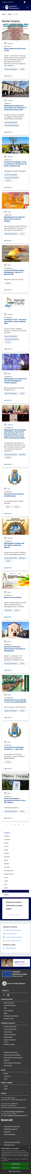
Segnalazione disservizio (10, 1129)
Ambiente (7, 836)
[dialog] (15, 1160)
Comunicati (8, 43)
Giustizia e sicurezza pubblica (12, 1055)
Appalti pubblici (8, 1037)
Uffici (5, 1008)
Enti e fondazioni (8, 1010)
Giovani (6, 860)
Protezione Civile (8, 874)
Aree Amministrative (10, 1005)
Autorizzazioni (8, 1065)
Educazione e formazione (11, 1052)
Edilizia (6, 850)
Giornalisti (7, 857)
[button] (15, 1171)
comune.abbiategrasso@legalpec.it (14, 1112)
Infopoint (6, 864)
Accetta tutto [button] (15, 1164)
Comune (6, 843)
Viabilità (6, 895)
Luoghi (6, 1086)
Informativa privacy (9, 1145)
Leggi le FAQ (7, 1132)
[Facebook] (4, 995)
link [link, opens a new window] (7, 1160)
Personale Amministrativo (11, 1016)
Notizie (7, 212)
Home (3, 14)
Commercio (7, 839)
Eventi (5, 1089)
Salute (6, 877)
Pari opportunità (8, 871)
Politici (6, 1013)
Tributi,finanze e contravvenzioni (13, 1057)
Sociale (6, 881)
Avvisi (7, 489)
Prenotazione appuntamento (12, 1126)
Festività (6, 853)
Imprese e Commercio (10, 1034)
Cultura (6, 846)
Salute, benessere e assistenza (12, 1063)
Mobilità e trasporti (9, 1044)
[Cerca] (28, 7)
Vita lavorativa (8, 1032)
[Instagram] (8, 995)
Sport (5, 884)
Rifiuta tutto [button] (15, 1168)
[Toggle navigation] (3, 7)
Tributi (6, 888)
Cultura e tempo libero (10, 1029)
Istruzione (7, 867)
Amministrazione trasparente (12, 1142)
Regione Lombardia (7, 2)
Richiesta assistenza (9, 1134)
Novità (9, 14)
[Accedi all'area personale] (24, 2)
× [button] (29, 1147)
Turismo (6, 891)
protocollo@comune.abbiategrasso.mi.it (15, 1115)
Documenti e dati (8, 1018)
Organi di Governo (9, 1003)
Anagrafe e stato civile (10, 1026)
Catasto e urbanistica (10, 1040)
